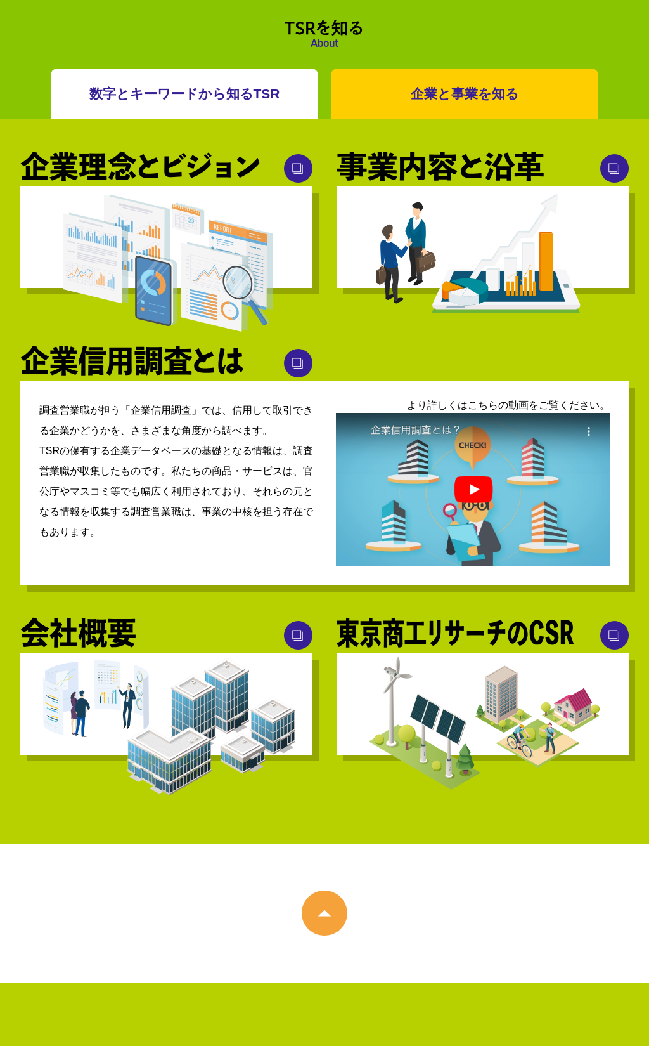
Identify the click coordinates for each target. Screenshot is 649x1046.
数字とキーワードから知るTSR (184, 93)
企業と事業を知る (465, 93)
